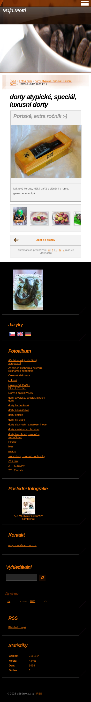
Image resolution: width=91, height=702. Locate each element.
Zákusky (13, 461)
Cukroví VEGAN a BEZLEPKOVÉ (19, 386)
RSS (39, 693)
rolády (11, 451)
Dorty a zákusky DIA (20, 392)
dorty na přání (16, 419)
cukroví (12, 380)
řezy (10, 446)
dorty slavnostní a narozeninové (27, 424)
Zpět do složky (45, 239)
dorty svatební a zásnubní (23, 429)
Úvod (13, 81)
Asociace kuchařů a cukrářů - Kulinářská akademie (25, 369)
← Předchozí (16, 240)
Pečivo (12, 441)
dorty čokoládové (18, 410)
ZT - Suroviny (16, 465)
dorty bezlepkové (18, 405)
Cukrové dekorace (19, 375)
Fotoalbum (25, 81)
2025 (32, 601)
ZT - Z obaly (15, 470)
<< (9, 601)
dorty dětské (15, 414)
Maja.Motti (14, 10)
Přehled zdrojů (17, 627)
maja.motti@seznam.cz (22, 545)
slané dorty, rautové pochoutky (26, 456)
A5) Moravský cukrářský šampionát (28, 517)
